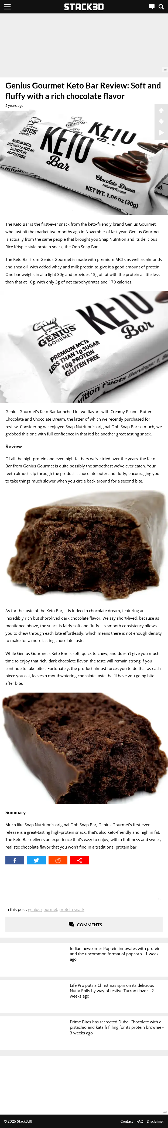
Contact (127, 1121)
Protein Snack (71, 909)
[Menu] (7, 6)
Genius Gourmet (140, 224)
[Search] (161, 6)
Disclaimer (155, 1121)
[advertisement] (84, 42)
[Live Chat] (152, 6)
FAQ (139, 1121)
